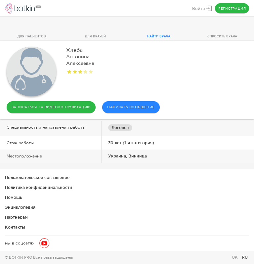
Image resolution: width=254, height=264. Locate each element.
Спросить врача (222, 36)
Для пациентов (32, 36)
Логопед (120, 127)
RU (245, 257)
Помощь (13, 197)
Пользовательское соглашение (37, 177)
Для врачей (95, 36)
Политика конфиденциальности (38, 187)
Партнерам (16, 217)
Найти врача (158, 36)
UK (235, 257)
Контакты (15, 227)
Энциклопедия (20, 207)
